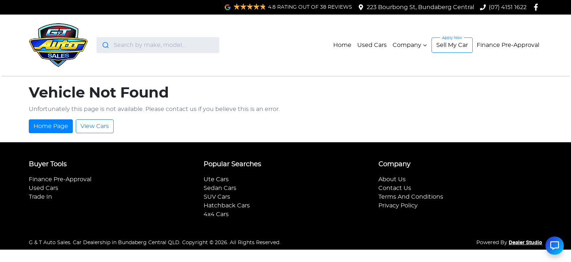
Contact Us (394, 188)
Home (342, 45)
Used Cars (372, 45)
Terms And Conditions (410, 197)
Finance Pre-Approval (508, 45)
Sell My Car (452, 45)
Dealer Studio (525, 242)
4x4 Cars (216, 214)
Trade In (40, 197)
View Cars (94, 126)
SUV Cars (217, 197)
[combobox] (158, 45)
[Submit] (105, 45)
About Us (392, 179)
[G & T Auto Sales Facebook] (537, 7)
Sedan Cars (220, 188)
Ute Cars (216, 179)
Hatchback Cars (227, 206)
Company (411, 45)
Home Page (51, 126)
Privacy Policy (398, 206)
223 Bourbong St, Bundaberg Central (420, 7)
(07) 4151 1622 (508, 7)
